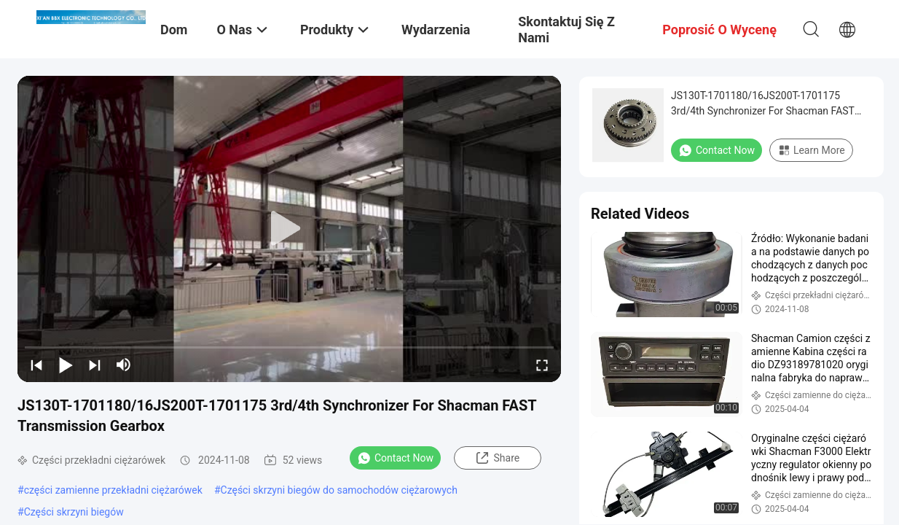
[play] (289, 229)
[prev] (36, 365)
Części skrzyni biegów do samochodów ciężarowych (339, 490)
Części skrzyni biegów (74, 512)
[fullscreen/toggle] (542, 365)
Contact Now (395, 457)
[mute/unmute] (123, 365)
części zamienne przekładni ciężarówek (113, 490)
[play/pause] (65, 365)
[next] (94, 365)
